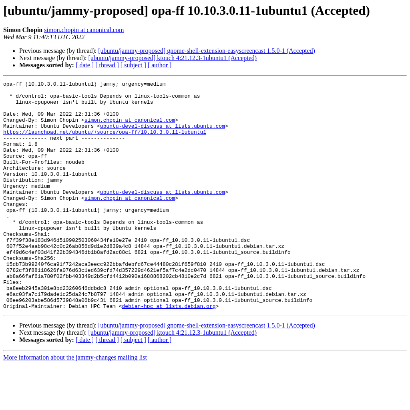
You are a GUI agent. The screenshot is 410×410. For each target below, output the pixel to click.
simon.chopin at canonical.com (84, 29)
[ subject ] (133, 65)
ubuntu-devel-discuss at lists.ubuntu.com (162, 135)
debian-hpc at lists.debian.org (168, 351)
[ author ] (160, 65)
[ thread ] (107, 65)
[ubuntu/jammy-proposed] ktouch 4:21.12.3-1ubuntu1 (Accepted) (172, 57)
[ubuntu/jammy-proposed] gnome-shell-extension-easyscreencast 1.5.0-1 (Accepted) (206, 50)
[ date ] (85, 65)
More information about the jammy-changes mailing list (75, 403)
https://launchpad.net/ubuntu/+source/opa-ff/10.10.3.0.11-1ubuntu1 (104, 142)
